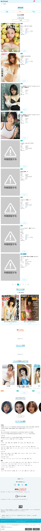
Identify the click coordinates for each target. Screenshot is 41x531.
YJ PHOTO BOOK (13, 432)
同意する (28, 529)
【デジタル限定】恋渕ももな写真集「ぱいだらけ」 (29, 256)
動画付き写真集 (19, 437)
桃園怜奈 (21, 232)
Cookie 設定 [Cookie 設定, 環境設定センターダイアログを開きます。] (2, 529)
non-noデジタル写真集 (5, 433)
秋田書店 (2, 426)
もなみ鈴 (21, 144)
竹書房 (10, 428)
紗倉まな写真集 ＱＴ (24, 171)
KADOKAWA (13, 426)
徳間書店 (13, 428)
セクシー (4, 454)
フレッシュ (16, 448)
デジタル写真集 (7, 11)
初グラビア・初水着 (12, 470)
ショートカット (25, 446)
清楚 (11, 454)
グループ (15, 458)
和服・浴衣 (30, 442)
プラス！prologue (12, 437)
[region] (20, 527)
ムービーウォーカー (29, 428)
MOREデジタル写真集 (29, 432)
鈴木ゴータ (26, 32)
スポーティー (24, 448)
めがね (23, 442)
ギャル (3, 449)
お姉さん (10, 453)
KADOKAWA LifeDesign (21, 426)
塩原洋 (26, 238)
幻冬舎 (30, 426)
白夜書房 (20, 428)
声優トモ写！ (12, 438)
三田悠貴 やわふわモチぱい (25, 56)
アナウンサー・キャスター (24, 463)
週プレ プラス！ (20, 11)
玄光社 (27, 426)
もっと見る (20, 416)
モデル (24, 462)
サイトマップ (9, 517)
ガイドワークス (8, 426)
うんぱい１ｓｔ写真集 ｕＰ (25, 199)
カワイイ (32, 453)
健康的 (9, 448)
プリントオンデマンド (5, 438)
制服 (10, 442)
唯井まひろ (22, 229)
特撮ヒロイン (16, 465)
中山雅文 (26, 93)
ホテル (21, 458)
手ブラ (4, 470)
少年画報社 (6, 428)
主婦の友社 (37, 426)
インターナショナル (34, 448)
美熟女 (17, 453)
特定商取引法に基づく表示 (21, 515)
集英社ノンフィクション (23, 433)
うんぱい (21, 201)
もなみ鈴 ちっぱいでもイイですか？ (27, 143)
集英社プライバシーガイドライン (11, 515)
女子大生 (36, 462)
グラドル (4, 462)
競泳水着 (17, 442)
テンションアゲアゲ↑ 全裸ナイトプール (27, 228)
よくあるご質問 (34, 515)
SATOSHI (26, 149)
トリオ (9, 458)
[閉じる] (39, 524)
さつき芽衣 (22, 233)
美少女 (4, 453)
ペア (3, 458)
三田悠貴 (21, 57)
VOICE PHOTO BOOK (27, 437)
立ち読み (24, 109)
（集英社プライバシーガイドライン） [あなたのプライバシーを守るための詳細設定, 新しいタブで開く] (6, 527)
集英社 (33, 426)
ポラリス (17, 438)
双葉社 (23, 428)
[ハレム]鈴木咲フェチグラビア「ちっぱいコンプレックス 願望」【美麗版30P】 (30, 115)
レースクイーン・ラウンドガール (9, 463)
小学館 (2, 428)
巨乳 (12, 446)
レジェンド (24, 465)
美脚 (33, 446)
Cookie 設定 (28, 515)
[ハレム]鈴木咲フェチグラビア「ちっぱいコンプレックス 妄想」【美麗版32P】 (30, 87)
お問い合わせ (3, 517)
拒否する (36, 529)
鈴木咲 (21, 88)
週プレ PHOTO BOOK (5, 432)
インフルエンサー (6, 465)
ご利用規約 (3, 515)
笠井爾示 (26, 62)
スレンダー (5, 446)
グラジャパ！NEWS (34, 11)
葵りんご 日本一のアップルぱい (26, 26)
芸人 (30, 465)
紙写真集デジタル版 (5, 437)
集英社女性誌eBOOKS (14, 433)
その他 (32, 470)
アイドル (12, 462)
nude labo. (21, 438)
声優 (30, 462)
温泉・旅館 (28, 458)
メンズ (21, 470)
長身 (3, 448)
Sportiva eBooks (32, 433)
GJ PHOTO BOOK (20, 432)
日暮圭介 (26, 177)
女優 (18, 462)
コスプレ (4, 442)
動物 (27, 470)
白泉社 (17, 428)
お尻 (18, 446)
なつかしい (25, 453)
